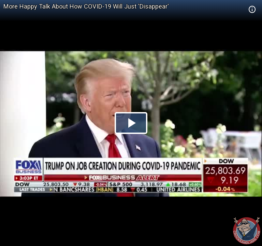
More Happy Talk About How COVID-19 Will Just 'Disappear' (86, 6)
